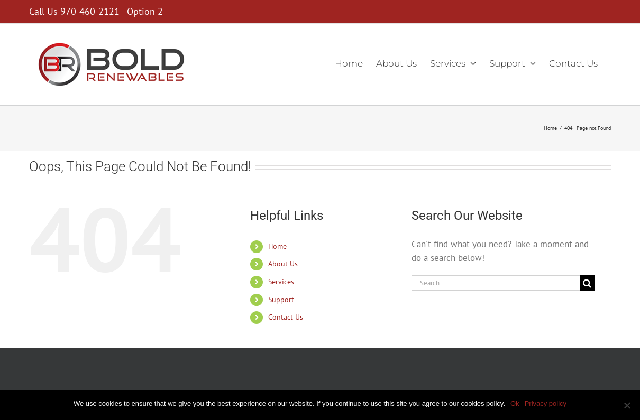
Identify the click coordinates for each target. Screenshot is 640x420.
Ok (514, 403)
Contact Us (285, 317)
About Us (283, 263)
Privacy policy (545, 403)
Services (281, 281)
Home (277, 246)
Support (281, 299)
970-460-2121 (90, 11)
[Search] (587, 283)
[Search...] (496, 283)
